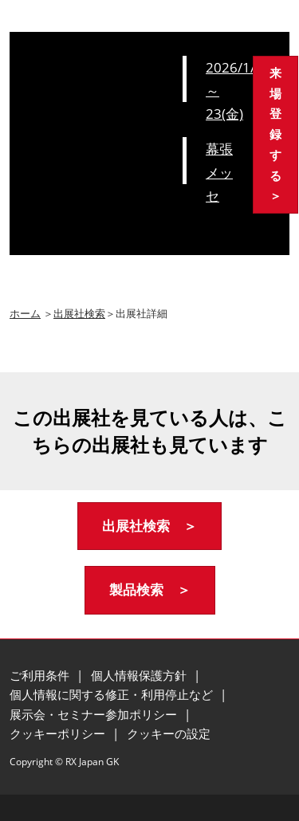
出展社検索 (79, 313)
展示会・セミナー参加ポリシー (95, 714)
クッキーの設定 (168, 733)
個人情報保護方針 (140, 675)
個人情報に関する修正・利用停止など (113, 694)
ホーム (25, 313)
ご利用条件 (41, 675)
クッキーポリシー (59, 733)
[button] (275, 135)
